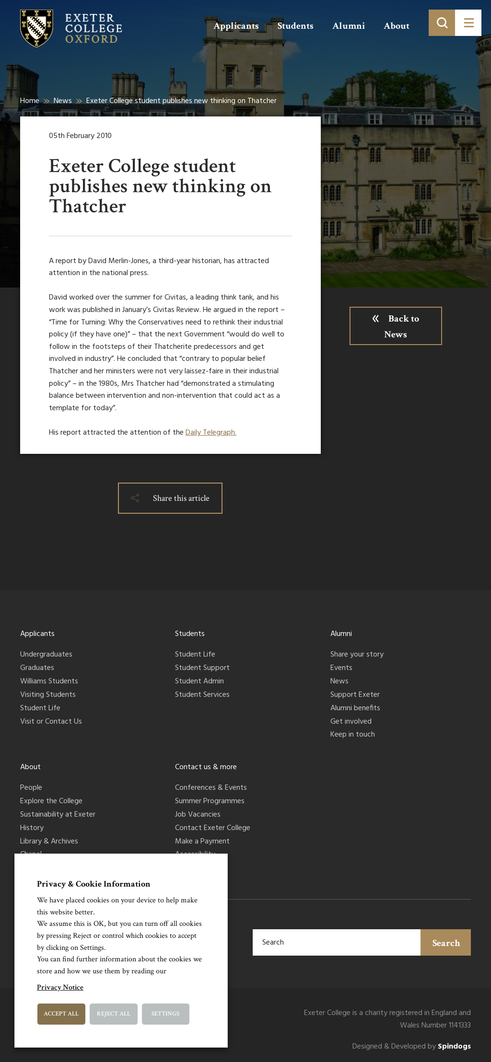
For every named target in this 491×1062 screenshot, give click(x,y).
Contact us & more (206, 767)
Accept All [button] (61, 1014)
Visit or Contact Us (51, 722)
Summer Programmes (210, 802)
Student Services (202, 695)
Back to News (401, 326)
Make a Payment (202, 842)
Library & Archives (49, 842)
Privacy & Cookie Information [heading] (94, 883)
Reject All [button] (113, 1014)
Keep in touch (352, 735)
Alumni (348, 26)
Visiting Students (48, 695)
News (63, 101)
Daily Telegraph (210, 433)
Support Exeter (355, 695)
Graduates (37, 668)
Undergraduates (46, 655)
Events (341, 668)
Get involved (351, 722)
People (31, 788)
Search (446, 943)
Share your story (357, 655)
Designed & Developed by (411, 1046)
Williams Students (49, 682)
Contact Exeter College (212, 828)
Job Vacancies (198, 815)
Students (296, 26)
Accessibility (195, 855)
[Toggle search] (442, 23)
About (396, 26)
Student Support (202, 668)
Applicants (236, 26)
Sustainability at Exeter (57, 815)
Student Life (40, 709)
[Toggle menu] (468, 23)
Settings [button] (165, 1014)
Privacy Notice (60, 987)
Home (29, 101)
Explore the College (51, 802)
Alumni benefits (355, 709)
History (32, 828)
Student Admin (199, 682)
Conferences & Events (211, 788)
